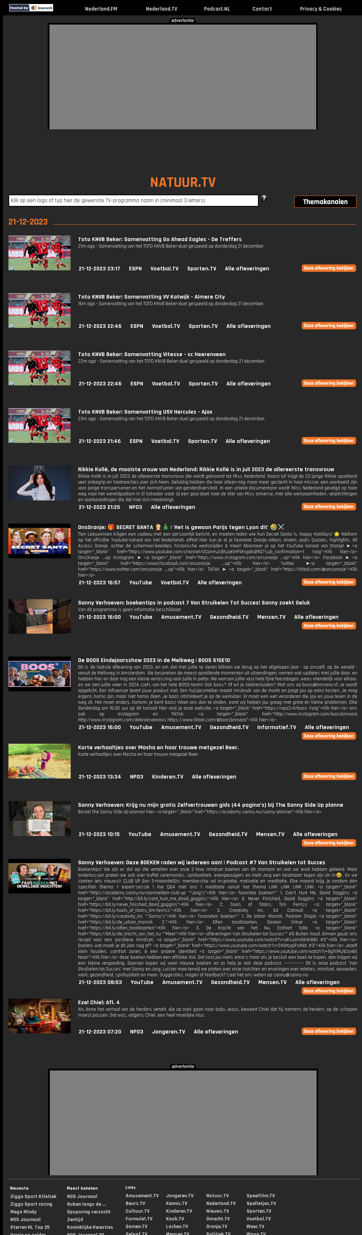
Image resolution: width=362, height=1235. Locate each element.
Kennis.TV (176, 1203)
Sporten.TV (201, 269)
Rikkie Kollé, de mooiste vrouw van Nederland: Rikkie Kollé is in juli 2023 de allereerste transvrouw (206, 469)
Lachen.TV (177, 1226)
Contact (262, 8)
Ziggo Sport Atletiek (33, 1196)
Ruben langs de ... (86, 1204)
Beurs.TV (135, 1203)
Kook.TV (175, 1219)
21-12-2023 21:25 (99, 507)
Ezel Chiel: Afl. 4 (99, 1002)
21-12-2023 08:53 (100, 982)
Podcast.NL (217, 8)
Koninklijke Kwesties (90, 1227)
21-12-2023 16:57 (100, 583)
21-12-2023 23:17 (99, 269)
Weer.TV (255, 1226)
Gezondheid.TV (229, 617)
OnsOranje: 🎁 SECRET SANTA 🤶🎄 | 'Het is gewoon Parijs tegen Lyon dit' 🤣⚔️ (181, 527)
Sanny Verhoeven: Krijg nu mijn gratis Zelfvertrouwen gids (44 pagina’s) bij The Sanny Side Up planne (210, 805)
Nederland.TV (161, 8)
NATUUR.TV (183, 182)
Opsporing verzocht (89, 1212)
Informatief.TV (276, 727)
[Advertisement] (118, 76)
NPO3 (135, 507)
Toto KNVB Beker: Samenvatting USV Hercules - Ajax (145, 412)
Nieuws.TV (217, 1211)
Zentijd (75, 1219)
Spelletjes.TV (261, 1203)
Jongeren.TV (168, 1032)
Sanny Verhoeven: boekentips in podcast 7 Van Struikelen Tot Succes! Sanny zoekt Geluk (194, 603)
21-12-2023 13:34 (100, 777)
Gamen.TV (136, 1226)
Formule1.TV (139, 1219)
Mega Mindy (23, 1212)
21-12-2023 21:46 (100, 441)
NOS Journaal (25, 1219)
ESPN (135, 269)
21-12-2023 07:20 (100, 1032)
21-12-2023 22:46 (100, 326)
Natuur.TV (217, 1196)
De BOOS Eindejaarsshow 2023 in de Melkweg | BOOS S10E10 (154, 660)
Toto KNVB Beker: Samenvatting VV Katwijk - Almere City (151, 297)
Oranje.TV (216, 1226)
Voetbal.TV (164, 269)
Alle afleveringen (247, 269)
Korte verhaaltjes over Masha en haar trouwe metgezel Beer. (158, 747)
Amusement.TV (181, 617)
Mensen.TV (271, 617)
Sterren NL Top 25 (29, 1227)
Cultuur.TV (137, 1211)
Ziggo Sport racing (31, 1204)
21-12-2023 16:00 (100, 617)
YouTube (140, 583)
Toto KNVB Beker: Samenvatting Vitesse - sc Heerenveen (152, 354)
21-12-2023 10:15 (99, 834)
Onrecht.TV (218, 1219)
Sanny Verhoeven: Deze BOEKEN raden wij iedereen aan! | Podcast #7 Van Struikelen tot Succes (201, 862)
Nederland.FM (101, 8)
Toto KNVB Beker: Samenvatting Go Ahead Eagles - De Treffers (160, 239)
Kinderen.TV (167, 777)
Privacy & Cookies (320, 8)
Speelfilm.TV (261, 1196)
